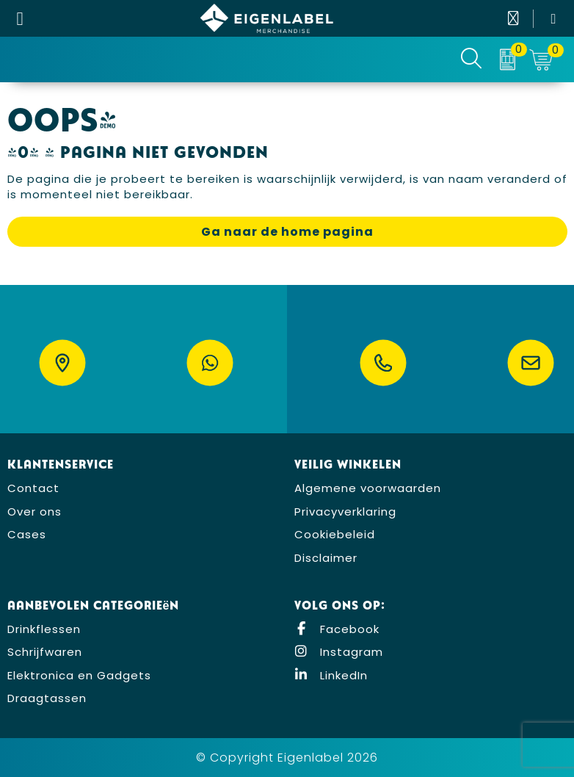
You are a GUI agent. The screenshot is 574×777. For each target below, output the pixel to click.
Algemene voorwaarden (367, 488)
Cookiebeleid (334, 534)
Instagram (338, 651)
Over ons (34, 511)
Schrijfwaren (44, 651)
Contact (33, 488)
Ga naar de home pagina (287, 231)
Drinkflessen (44, 629)
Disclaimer (325, 557)
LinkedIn (331, 675)
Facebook (336, 629)
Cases (26, 534)
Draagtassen (47, 698)
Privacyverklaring (345, 511)
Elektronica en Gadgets (79, 675)
